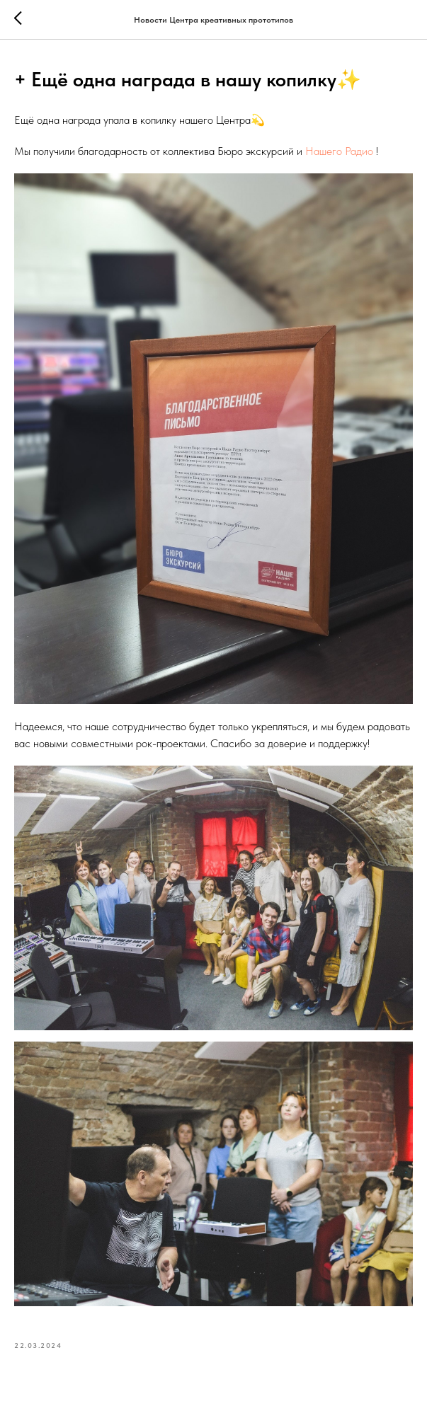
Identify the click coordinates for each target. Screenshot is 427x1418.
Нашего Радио (339, 151)
